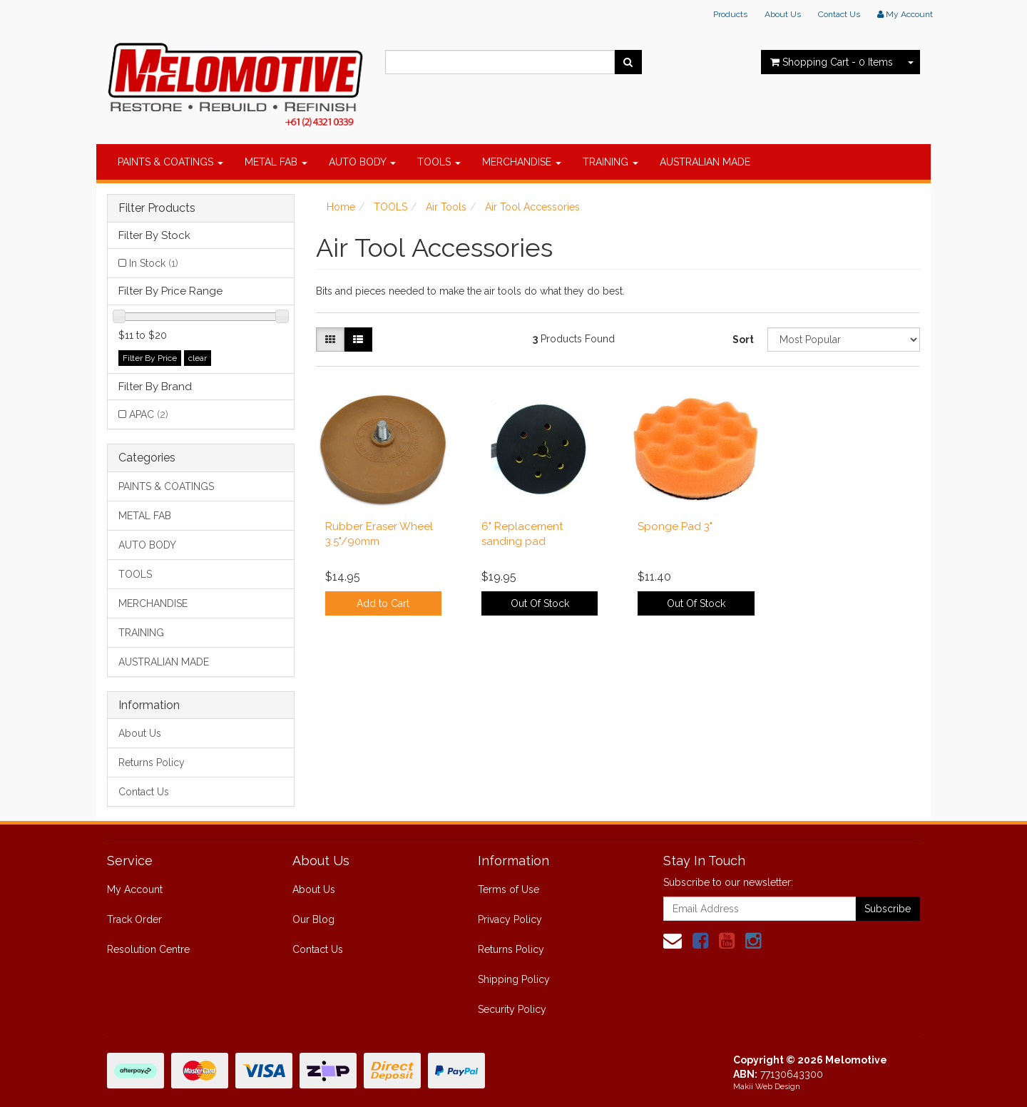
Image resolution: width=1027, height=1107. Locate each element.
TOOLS (439, 162)
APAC (148, 414)
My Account (135, 889)
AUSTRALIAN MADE (705, 162)
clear (197, 358)
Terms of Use (508, 889)
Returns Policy (151, 762)
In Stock (153, 263)
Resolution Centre (148, 949)
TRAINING (610, 162)
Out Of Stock (540, 603)
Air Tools (446, 207)
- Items (831, 62)
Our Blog (313, 919)
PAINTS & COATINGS (170, 162)
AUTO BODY (362, 162)
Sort (743, 339)
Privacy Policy (510, 919)
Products (730, 14)
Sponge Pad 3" (675, 526)
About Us (783, 14)
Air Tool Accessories (532, 207)
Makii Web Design (766, 1086)
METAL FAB (276, 162)
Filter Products (156, 208)
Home (341, 207)
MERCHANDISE (521, 162)
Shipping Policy (514, 979)
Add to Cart (383, 603)
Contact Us (839, 14)
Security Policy (512, 1009)
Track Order (134, 919)
